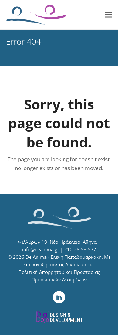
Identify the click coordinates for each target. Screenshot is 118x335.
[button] (108, 15)
